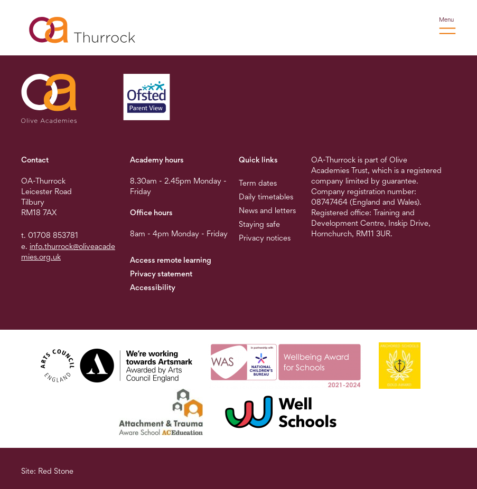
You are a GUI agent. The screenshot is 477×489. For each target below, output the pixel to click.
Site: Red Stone (47, 470)
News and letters (267, 210)
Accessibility (152, 287)
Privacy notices (265, 237)
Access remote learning (170, 259)
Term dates (258, 182)
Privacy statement (161, 273)
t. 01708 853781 (49, 235)
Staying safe (259, 223)
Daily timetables (266, 196)
